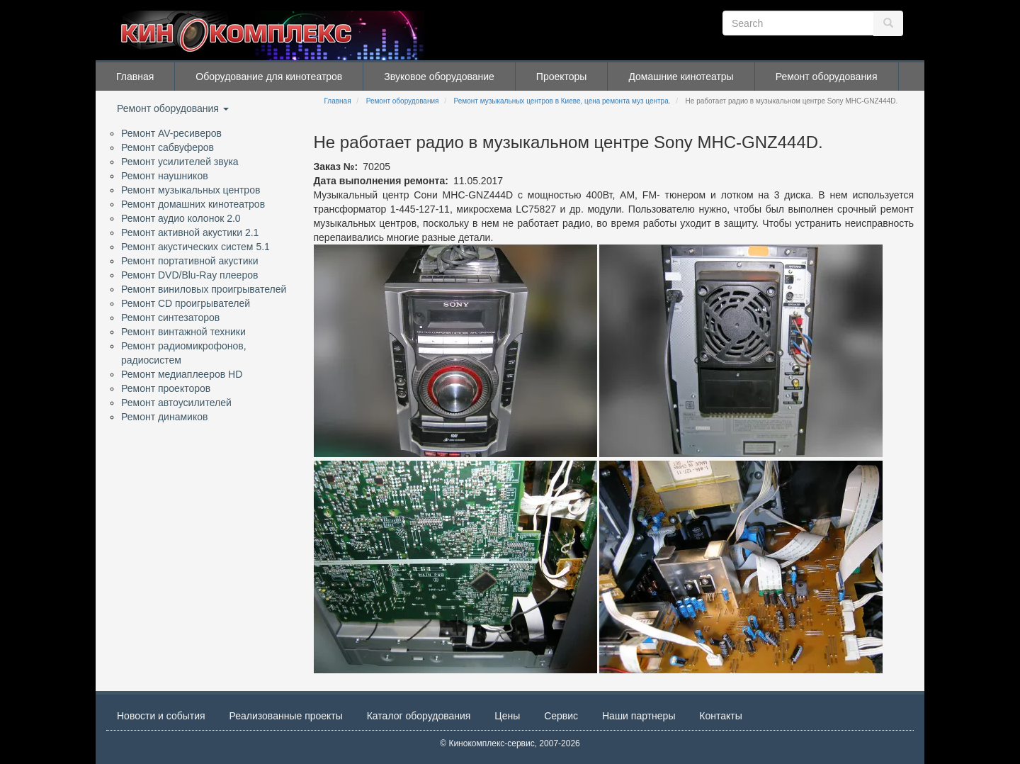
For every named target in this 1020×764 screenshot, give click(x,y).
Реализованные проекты (286, 715)
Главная (135, 76)
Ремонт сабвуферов (167, 147)
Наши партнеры (638, 715)
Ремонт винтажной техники (183, 331)
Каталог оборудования (419, 715)
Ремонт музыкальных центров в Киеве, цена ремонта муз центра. (562, 101)
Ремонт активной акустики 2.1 (190, 232)
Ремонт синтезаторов (170, 317)
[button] (455, 351)
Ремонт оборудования (827, 76)
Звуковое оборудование (439, 76)
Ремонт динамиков (164, 416)
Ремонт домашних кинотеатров (193, 204)
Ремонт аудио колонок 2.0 (181, 218)
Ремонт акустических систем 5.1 (195, 246)
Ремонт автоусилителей (176, 402)
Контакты (720, 715)
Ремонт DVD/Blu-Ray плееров (189, 275)
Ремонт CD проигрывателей (185, 303)
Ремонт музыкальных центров (190, 190)
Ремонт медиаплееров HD (181, 374)
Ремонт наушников (164, 175)
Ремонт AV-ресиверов (171, 133)
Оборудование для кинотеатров (269, 76)
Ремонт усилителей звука (180, 161)
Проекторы (561, 76)
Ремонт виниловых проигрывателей (203, 289)
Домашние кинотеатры (680, 76)
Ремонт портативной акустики (190, 260)
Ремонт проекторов (165, 388)
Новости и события (161, 715)
